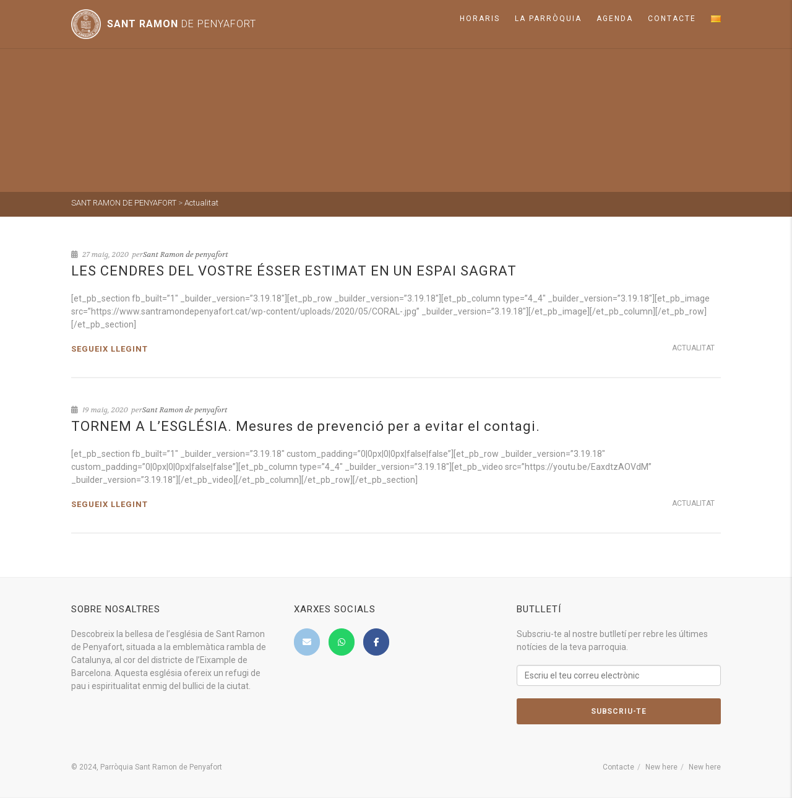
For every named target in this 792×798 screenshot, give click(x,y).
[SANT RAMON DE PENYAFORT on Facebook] (376, 642)
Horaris (480, 18)
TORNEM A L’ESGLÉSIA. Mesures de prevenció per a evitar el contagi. (305, 426)
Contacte (672, 18)
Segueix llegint (109, 348)
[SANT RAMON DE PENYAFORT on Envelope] (307, 642)
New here (661, 767)
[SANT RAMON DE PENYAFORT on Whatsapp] (342, 642)
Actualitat (693, 348)
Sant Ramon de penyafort (185, 254)
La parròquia (548, 18)
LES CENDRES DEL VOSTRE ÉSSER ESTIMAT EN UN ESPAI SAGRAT (294, 271)
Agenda (614, 18)
